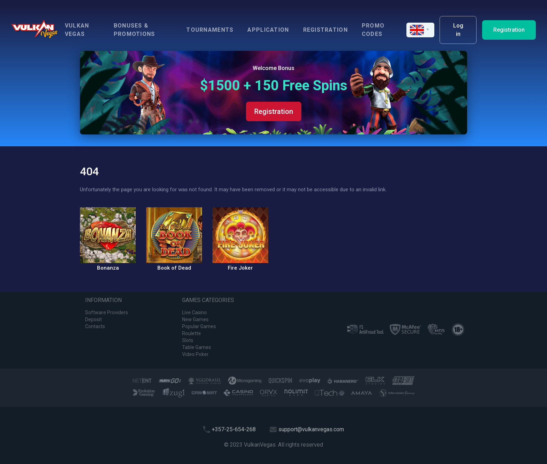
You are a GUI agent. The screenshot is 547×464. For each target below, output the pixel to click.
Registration (325, 29)
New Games (195, 319)
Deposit (93, 319)
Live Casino (194, 312)
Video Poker (195, 354)
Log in (458, 29)
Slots (187, 340)
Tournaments (209, 29)
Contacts (95, 326)
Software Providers (106, 312)
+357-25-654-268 (234, 429)
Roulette (191, 333)
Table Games (196, 347)
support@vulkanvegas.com (311, 429)
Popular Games (199, 326)
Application (268, 29)
